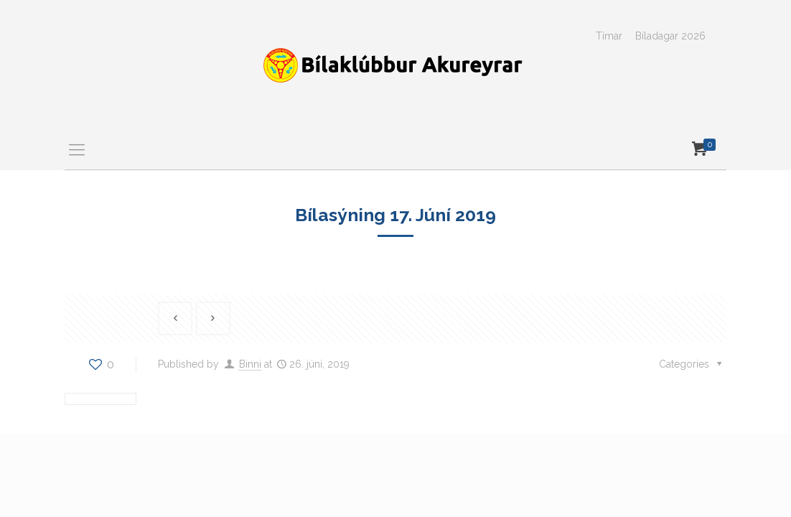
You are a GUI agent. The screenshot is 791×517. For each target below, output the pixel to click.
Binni (250, 364)
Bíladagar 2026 (670, 36)
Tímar (609, 36)
